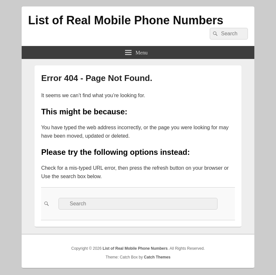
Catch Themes (157, 257)
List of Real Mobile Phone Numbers (125, 20)
